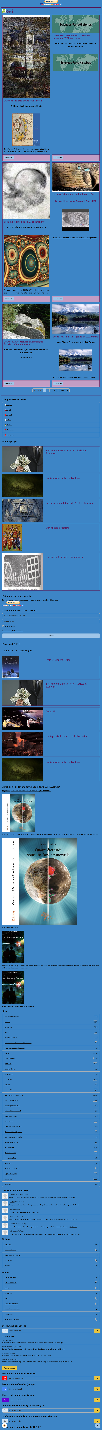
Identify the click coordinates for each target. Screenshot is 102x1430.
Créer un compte (6, 631)
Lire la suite (8, 158)
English (8, 410)
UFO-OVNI (51, 1244)
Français (8, 405)
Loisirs (51, 1288)
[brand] (4, 11)
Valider (51, 635)
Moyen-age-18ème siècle (51, 1105)
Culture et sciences (51, 1282)
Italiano (8, 420)
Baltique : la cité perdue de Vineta (23, 101)
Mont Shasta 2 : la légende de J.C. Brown (75, 337)
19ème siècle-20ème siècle (51, 1111)
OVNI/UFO (51, 1063)
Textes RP (50, 711)
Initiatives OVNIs (51, 1069)
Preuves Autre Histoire (51, 1016)
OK (97, 1331)
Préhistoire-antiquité (51, 1100)
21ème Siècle (51, 1121)
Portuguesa (9, 435)
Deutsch (8, 425)
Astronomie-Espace (51, 1116)
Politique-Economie (51, 1037)
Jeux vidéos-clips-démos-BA (51, 1137)
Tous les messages (9, 1368)
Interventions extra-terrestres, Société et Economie (65, 452)
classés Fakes (51, 1074)
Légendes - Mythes (51, 1173)
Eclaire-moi (13, 1224)
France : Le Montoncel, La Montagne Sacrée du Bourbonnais (23, 343)
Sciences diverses (51, 1250)
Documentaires (51, 1147)
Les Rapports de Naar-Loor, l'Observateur (66, 736)
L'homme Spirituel (51, 1152)
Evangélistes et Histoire (57, 527)
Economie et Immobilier (51, 1319)
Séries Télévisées (51, 1058)
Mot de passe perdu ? (17, 631)
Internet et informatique (51, 1309)
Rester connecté (10, 626)
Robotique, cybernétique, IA (51, 1126)
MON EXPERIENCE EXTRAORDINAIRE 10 (24, 222)
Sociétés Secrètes (51, 1158)
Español (8, 415)
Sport (51, 1298)
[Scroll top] (97, 1425)
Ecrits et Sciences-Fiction (58, 659)
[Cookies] (4, 1425)
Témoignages (51, 1184)
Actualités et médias (51, 1277)
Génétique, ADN (51, 1163)
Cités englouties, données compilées (64, 557)
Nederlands (9, 430)
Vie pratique (51, 1293)
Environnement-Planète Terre (51, 1095)
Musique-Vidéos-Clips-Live (51, 1131)
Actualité (51, 1053)
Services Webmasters (51, 1303)
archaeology (51, 1179)
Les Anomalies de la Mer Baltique (62, 478)
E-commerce (51, 1314)
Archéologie (51, 1079)
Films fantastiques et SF (51, 1142)
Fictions (51, 1032)
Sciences (51, 1022)
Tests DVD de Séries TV (51, 1168)
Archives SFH (51, 1090)
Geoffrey (12, 1202)
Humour (51, 1084)
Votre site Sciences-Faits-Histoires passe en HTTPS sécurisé (72, 36)
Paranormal (51, 1027)
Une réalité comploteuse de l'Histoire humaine (69, 503)
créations (51, 1265)
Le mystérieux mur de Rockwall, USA (73, 194)
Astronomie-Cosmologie (51, 1255)
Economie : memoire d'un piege (51, 1048)
